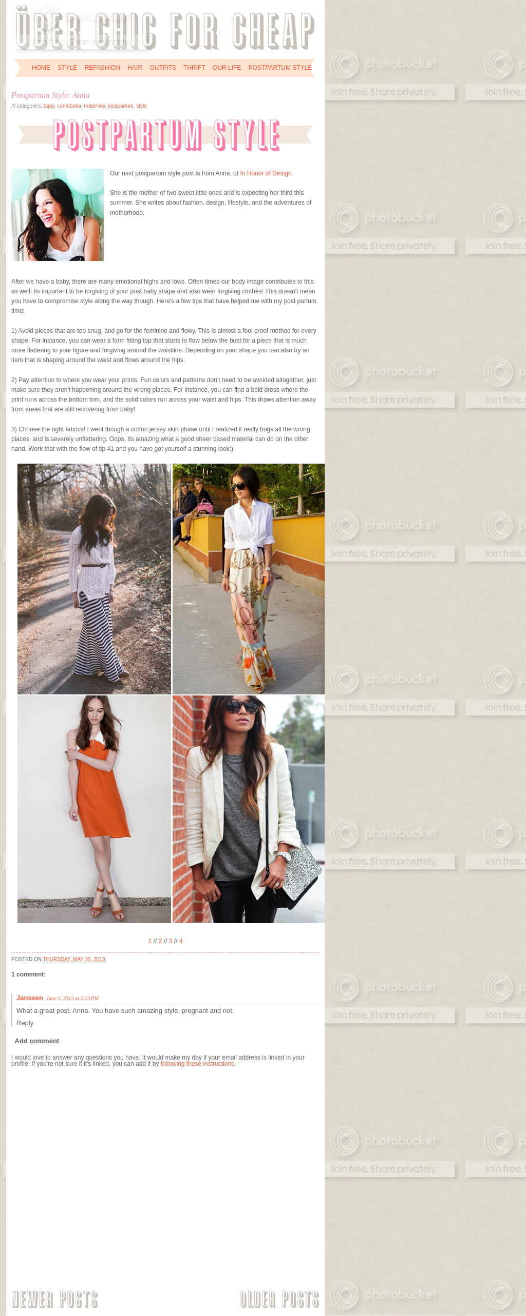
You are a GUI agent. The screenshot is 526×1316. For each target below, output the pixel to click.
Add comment (37, 1041)
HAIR (134, 67)
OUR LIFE (227, 67)
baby (49, 106)
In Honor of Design (265, 173)
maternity (94, 106)
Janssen (29, 998)
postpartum (121, 106)
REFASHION (102, 67)
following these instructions (197, 1063)
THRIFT (194, 67)
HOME (41, 67)
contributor (69, 106)
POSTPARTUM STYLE (280, 67)
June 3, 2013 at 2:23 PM (72, 998)
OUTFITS (162, 67)
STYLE (67, 67)
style (141, 106)
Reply (24, 1023)
